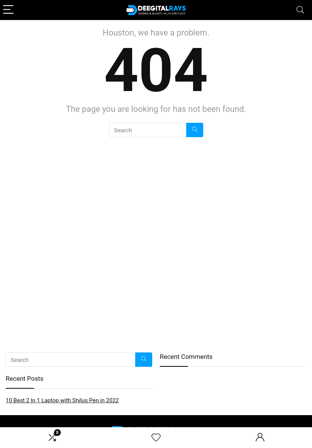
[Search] (300, 10)
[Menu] (9, 10)
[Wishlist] (156, 438)
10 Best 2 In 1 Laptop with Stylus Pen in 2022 (62, 400)
